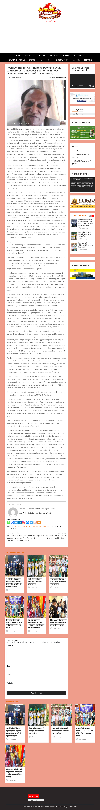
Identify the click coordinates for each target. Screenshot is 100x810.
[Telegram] (31, 522)
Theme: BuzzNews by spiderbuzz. (63, 807)
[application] (82, 81)
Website (49, 513)
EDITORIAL (88, 60)
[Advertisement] (51, 37)
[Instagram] (23, 522)
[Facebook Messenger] (27, 522)
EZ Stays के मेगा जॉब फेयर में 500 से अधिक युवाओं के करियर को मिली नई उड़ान (58, 622)
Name (9, 666)
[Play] (73, 86)
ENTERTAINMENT (62, 60)
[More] (39, 522)
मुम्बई (41, 60)
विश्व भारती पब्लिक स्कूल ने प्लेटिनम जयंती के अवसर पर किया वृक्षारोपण (58, 581)
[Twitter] (16, 522)
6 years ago (18, 77)
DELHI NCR (29, 56)
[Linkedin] (20, 522)
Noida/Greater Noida (41, 527)
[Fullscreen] (93, 86)
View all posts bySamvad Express (32, 513)
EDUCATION (78, 56)
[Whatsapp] (8, 522)
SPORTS (32, 60)
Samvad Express (59, 77)
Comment (11, 645)
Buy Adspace (77, 151)
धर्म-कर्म (49, 60)
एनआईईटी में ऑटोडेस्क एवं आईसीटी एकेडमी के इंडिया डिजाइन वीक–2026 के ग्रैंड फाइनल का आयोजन (85, 222)
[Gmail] (35, 522)
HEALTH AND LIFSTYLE (16, 60)
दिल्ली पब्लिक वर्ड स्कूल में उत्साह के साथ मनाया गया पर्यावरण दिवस (35, 581)
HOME (18, 56)
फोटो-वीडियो (76, 60)
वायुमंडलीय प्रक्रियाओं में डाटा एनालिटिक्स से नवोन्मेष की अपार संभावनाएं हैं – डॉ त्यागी (51, 535)
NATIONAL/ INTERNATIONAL (49, 56)
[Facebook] (12, 522)
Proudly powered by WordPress (36, 807)
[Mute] (90, 86)
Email (9, 674)
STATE (65, 56)
